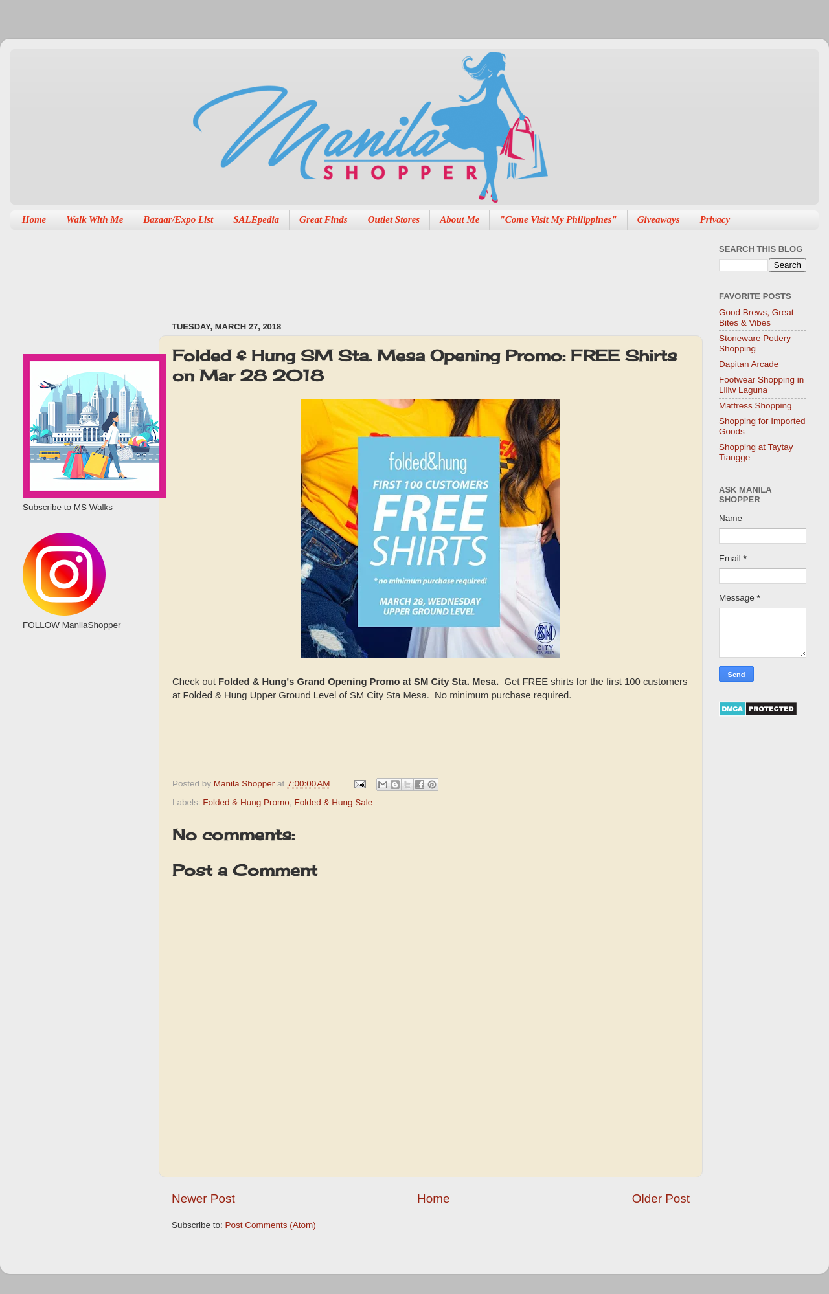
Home (34, 219)
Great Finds (323, 219)
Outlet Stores (394, 219)
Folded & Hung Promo (246, 802)
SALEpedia (256, 219)
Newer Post (203, 1198)
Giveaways (658, 219)
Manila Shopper (245, 783)
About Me (459, 219)
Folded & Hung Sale (333, 802)
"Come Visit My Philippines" (558, 219)
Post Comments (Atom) (270, 1225)
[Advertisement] (82, 699)
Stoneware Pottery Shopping (755, 343)
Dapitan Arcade (748, 364)
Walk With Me (94, 219)
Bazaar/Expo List (178, 219)
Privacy (715, 219)
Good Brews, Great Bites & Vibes (756, 317)
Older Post (661, 1198)
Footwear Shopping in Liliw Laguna (761, 385)
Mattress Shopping (755, 405)
